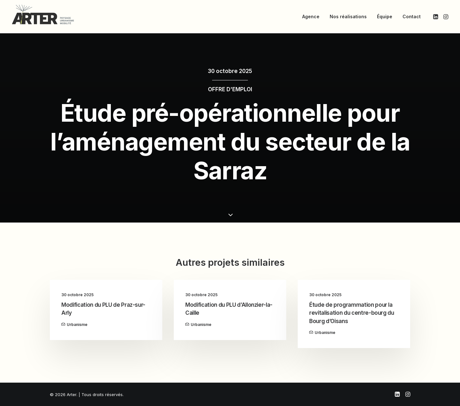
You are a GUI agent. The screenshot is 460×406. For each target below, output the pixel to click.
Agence (310, 16)
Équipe (384, 16)
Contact (411, 16)
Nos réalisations (348, 16)
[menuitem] (311, 16)
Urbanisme (77, 324)
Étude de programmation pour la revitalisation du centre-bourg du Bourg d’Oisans (351, 313)
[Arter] (43, 14)
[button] (436, 16)
